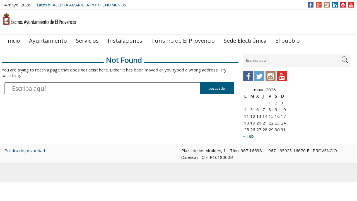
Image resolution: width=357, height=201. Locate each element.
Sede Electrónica (245, 40)
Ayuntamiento (48, 40)
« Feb (248, 136)
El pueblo (287, 40)
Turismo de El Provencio (183, 40)
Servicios (87, 40)
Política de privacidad (24, 150)
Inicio (13, 40)
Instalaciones (125, 40)
